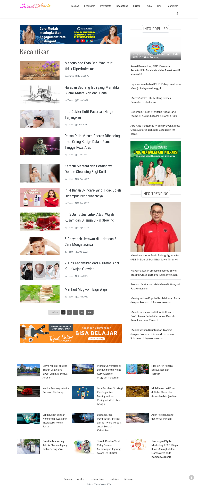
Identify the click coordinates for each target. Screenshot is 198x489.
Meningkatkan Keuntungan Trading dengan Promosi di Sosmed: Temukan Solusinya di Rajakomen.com (152, 334)
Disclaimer (114, 478)
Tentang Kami (96, 478)
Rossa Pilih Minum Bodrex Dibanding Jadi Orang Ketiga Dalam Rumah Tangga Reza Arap (92, 141)
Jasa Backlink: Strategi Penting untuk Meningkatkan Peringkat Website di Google (110, 396)
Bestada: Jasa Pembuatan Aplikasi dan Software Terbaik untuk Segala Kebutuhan (109, 422)
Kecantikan (122, 6)
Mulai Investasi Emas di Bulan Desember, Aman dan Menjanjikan (164, 392)
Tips (159, 6)
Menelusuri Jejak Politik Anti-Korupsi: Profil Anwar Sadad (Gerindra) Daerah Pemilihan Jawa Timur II (152, 316)
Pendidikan (172, 6)
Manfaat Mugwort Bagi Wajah (87, 289)
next (90, 312)
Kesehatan (89, 6)
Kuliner (136, 6)
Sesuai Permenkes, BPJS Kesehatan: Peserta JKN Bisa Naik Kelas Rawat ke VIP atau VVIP (155, 70)
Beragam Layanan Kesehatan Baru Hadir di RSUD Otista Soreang (154, 55)
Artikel (80, 478)
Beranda (68, 478)
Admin (70, 76)
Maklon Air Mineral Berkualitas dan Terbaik (162, 369)
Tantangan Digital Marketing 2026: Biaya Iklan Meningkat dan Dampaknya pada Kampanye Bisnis (164, 449)
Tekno (148, 6)
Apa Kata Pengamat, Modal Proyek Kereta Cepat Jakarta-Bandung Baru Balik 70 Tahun (155, 129)
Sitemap (129, 478)
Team (70, 100)
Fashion (75, 6)
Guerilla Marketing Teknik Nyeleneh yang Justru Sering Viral (55, 445)
